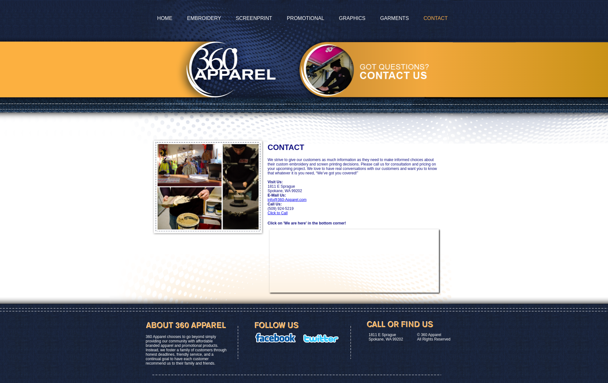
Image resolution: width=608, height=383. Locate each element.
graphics (352, 18)
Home (164, 18)
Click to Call (278, 213)
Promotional (305, 18)
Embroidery (204, 18)
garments (394, 18)
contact (436, 18)
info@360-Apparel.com (287, 200)
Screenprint (254, 18)
